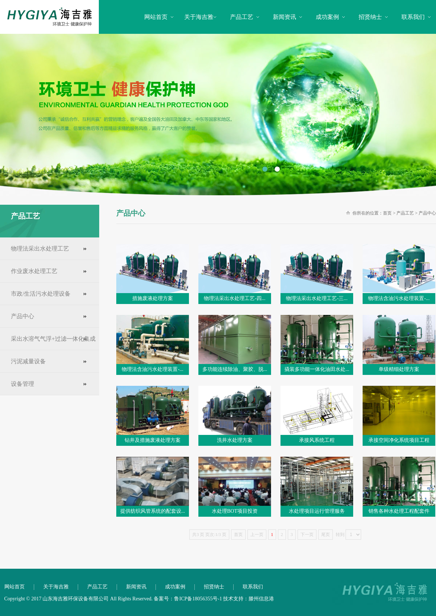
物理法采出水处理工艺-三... (316, 298)
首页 (387, 213)
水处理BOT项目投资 (235, 511)
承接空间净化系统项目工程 (398, 440)
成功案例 (327, 17)
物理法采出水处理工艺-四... (234, 298)
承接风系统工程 (317, 440)
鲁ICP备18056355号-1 (198, 598)
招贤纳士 (370, 17)
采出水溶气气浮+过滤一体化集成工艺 (48, 350)
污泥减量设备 (28, 361)
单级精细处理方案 (399, 369)
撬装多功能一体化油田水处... (317, 369)
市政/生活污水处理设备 (40, 294)
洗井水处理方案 (235, 440)
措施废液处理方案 (152, 298)
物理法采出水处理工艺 (40, 248)
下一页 (307, 534)
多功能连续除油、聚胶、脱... (234, 369)
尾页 (325, 534)
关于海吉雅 (198, 17)
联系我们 (413, 17)
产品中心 (22, 316)
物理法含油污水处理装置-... (398, 298)
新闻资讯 (284, 17)
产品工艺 (241, 17)
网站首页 (155, 17)
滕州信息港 (261, 598)
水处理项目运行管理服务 (317, 511)
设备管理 (22, 384)
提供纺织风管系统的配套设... (152, 511)
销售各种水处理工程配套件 (398, 511)
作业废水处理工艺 (34, 271)
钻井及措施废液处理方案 (153, 440)
